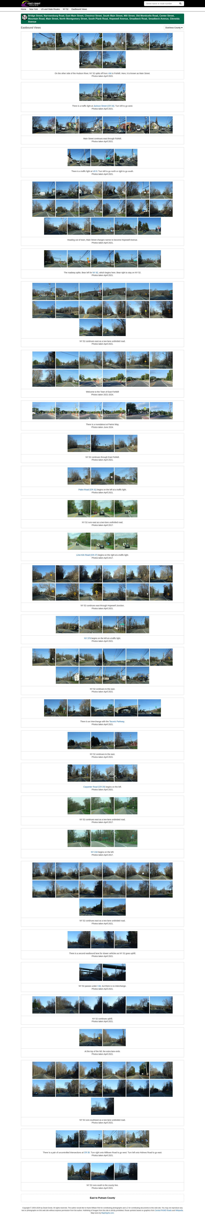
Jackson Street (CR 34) (103, 106)
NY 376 (87, 638)
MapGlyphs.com (107, 1213)
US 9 (95, 171)
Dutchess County (174, 28)
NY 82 (95, 272)
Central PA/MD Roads (163, 1210)
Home (23, 9)
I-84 (109, 73)
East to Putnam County (102, 1198)
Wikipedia (179, 1210)
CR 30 (87, 1152)
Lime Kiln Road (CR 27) (86, 555)
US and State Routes (50, 9)
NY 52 (65, 9)
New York (33, 9)
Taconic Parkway (116, 721)
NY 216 (94, 852)
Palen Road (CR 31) (87, 489)
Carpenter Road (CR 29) (94, 787)
